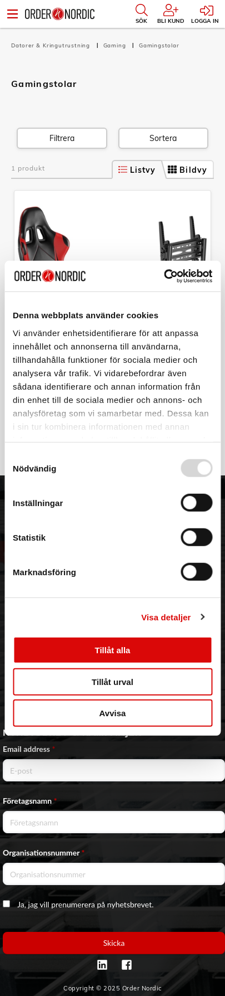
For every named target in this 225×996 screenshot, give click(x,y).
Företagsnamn (30, 800)
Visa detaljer (166, 616)
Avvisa (112, 713)
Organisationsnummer (44, 852)
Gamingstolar (159, 45)
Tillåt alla (113, 650)
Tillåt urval (112, 681)
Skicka (114, 943)
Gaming (115, 45)
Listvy (137, 170)
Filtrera (61, 138)
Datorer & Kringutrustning (51, 45)
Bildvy (187, 170)
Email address (29, 749)
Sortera (163, 138)
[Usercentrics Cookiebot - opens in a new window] (163, 276)
